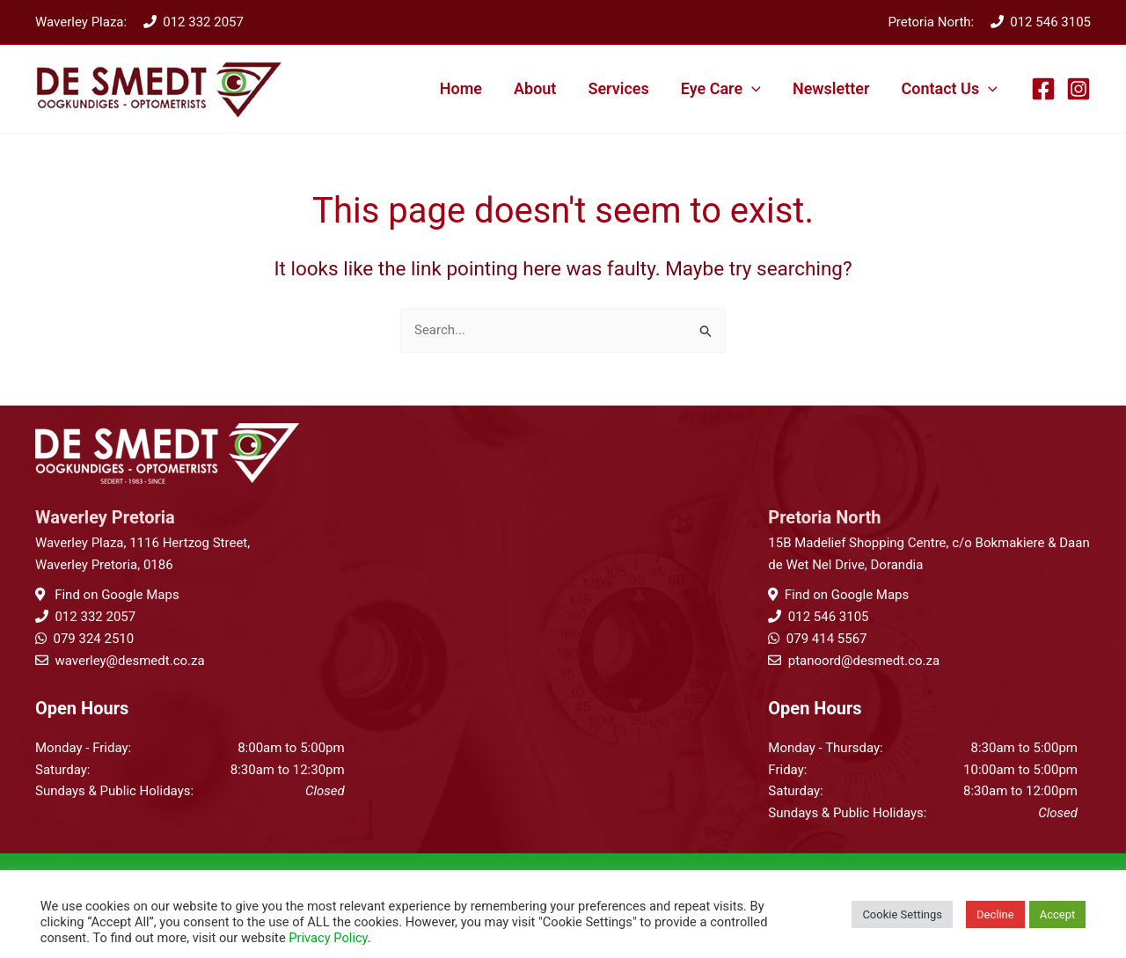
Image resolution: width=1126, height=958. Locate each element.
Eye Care (721, 89)
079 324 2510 (93, 639)
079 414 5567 (826, 639)
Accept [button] (1058, 914)
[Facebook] (1043, 89)
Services (618, 88)
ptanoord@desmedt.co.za (864, 661)
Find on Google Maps (115, 595)
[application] (751, 89)
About (535, 88)
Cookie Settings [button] (902, 914)
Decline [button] (995, 914)
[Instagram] (1078, 89)
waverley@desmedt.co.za (129, 661)
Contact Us (949, 89)
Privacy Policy (328, 938)
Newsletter (831, 88)
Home (461, 88)
